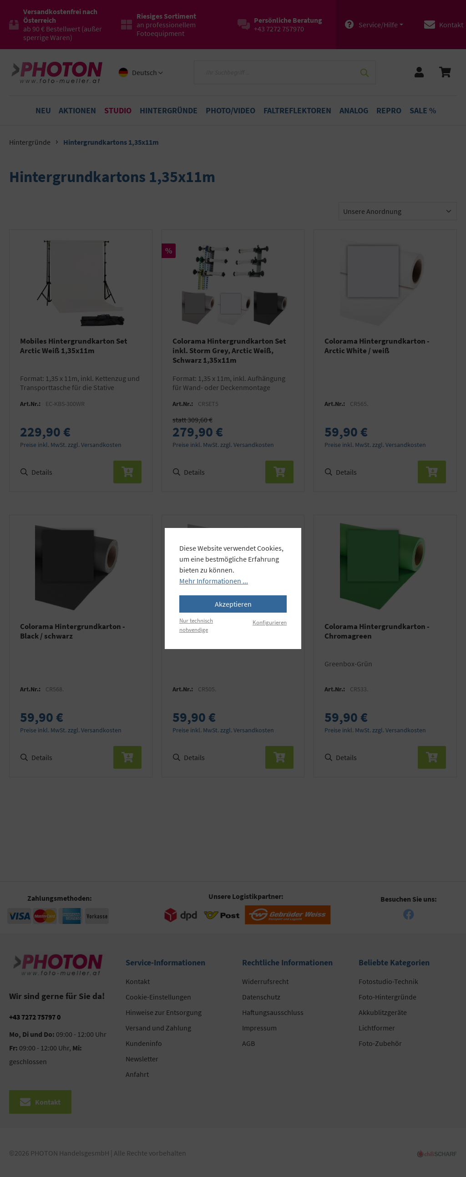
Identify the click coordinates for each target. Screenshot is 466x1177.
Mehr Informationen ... (213, 580)
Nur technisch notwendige (196, 625)
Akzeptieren (233, 604)
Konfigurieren (270, 622)
